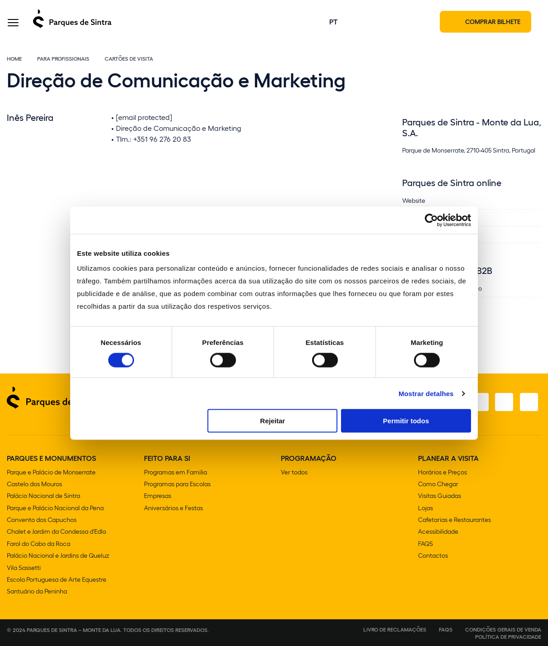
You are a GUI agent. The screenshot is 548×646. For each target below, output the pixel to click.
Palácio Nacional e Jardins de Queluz (58, 556)
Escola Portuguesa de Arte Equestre (56, 579)
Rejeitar (272, 421)
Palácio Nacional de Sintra (43, 497)
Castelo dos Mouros (34, 485)
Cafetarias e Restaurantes (454, 520)
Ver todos (294, 473)
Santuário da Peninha (37, 591)
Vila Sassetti (24, 567)
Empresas (157, 497)
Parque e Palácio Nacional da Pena (55, 508)
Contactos (433, 556)
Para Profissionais (63, 60)
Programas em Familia (175, 473)
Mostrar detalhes (426, 393)
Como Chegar (438, 485)
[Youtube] (503, 403)
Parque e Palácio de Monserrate (51, 473)
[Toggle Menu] (13, 24)
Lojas (425, 508)
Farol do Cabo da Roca (38, 544)
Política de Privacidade (508, 636)
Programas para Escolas (177, 485)
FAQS (425, 544)
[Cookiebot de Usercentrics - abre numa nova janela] (431, 220)
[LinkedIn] (528, 403)
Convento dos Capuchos (42, 520)
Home (14, 60)
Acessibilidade (438, 532)
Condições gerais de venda (503, 629)
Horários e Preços (442, 473)
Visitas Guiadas (439, 497)
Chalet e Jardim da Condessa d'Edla (56, 532)
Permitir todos (406, 421)
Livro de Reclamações (394, 629)
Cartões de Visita (129, 60)
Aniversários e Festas (173, 508)
